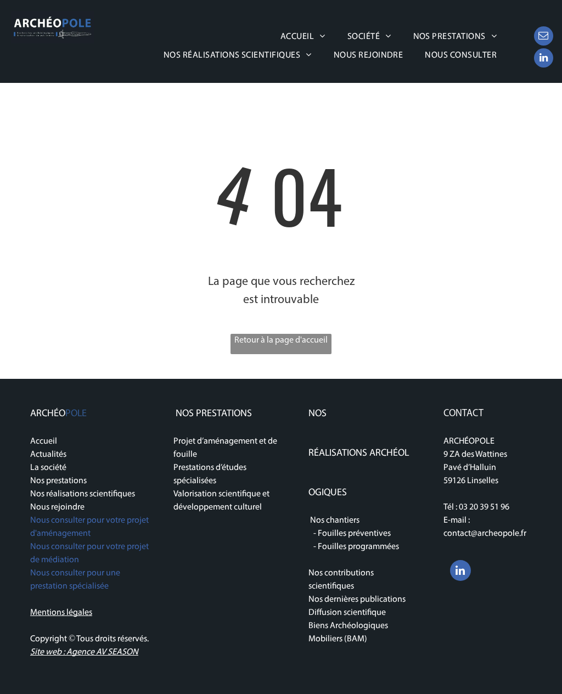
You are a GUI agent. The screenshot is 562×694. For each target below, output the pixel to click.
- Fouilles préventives (349, 533)
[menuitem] (302, 36)
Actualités (48, 454)
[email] (543, 37)
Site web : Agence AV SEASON (84, 652)
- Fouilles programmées (353, 546)
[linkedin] (543, 59)
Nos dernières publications (357, 599)
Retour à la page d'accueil (281, 340)
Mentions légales (61, 612)
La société (48, 467)
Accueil (43, 441)
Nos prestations (58, 481)
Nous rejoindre (57, 507)
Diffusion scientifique (347, 612)
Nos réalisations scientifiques (82, 494)
